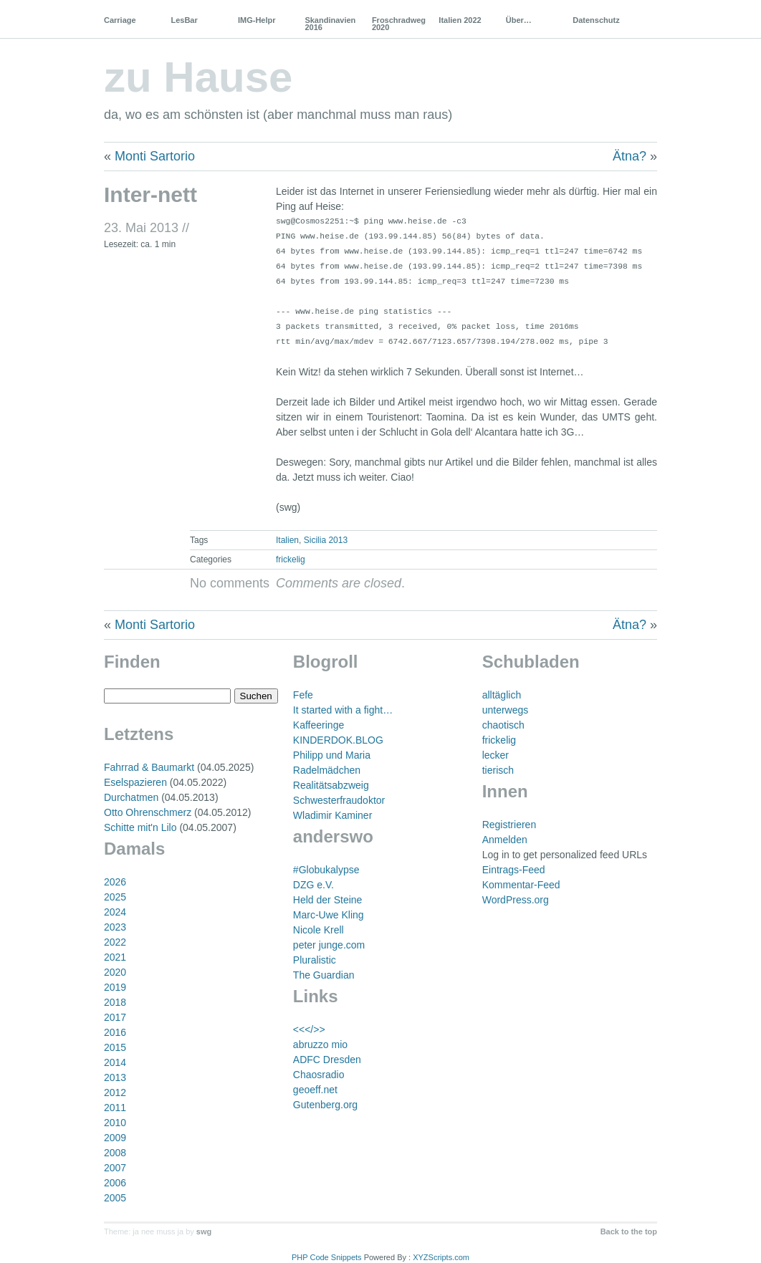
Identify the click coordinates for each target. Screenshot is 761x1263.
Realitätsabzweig (331, 785)
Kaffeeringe (318, 725)
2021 (115, 957)
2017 (115, 1017)
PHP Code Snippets (327, 1257)
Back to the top (628, 1231)
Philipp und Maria (331, 755)
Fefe (303, 695)
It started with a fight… (343, 710)
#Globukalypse (326, 869)
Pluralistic (314, 960)
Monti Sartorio (155, 156)
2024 (115, 912)
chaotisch (503, 725)
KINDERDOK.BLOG (338, 740)
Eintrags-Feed (513, 869)
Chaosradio (319, 1074)
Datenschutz (596, 20)
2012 (115, 1092)
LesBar (184, 20)
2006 (115, 1182)
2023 (115, 927)
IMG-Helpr (257, 20)
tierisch (498, 770)
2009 (115, 1137)
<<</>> (309, 1029)
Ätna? (629, 156)
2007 (115, 1167)
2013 (115, 1077)
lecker (495, 755)
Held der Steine (328, 900)
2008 (115, 1152)
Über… (519, 20)
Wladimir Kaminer (332, 815)
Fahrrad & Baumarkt (149, 767)
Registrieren (509, 824)
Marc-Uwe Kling (328, 915)
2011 (115, 1107)
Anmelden (504, 839)
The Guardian (324, 975)
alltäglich (501, 695)
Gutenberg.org (325, 1104)
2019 (115, 987)
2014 (115, 1062)
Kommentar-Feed (521, 884)
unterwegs (505, 710)
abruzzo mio (320, 1044)
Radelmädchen (326, 770)
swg (203, 1231)
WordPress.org (515, 900)
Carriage (120, 20)
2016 (115, 1032)
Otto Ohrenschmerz (147, 812)
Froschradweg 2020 (399, 24)
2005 (115, 1198)
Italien (287, 540)
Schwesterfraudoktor (339, 800)
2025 (115, 897)
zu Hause (198, 77)
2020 (115, 972)
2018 (115, 1002)
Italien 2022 (460, 20)
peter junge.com (329, 945)
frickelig (290, 559)
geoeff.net (315, 1089)
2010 (115, 1122)
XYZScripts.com (441, 1257)
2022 (115, 942)
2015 (115, 1047)
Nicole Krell (318, 930)
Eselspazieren (135, 782)
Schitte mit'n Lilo (140, 827)
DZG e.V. (313, 884)
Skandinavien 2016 (330, 24)
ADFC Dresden (327, 1059)
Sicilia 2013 (326, 540)
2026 (115, 882)
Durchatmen (131, 797)
